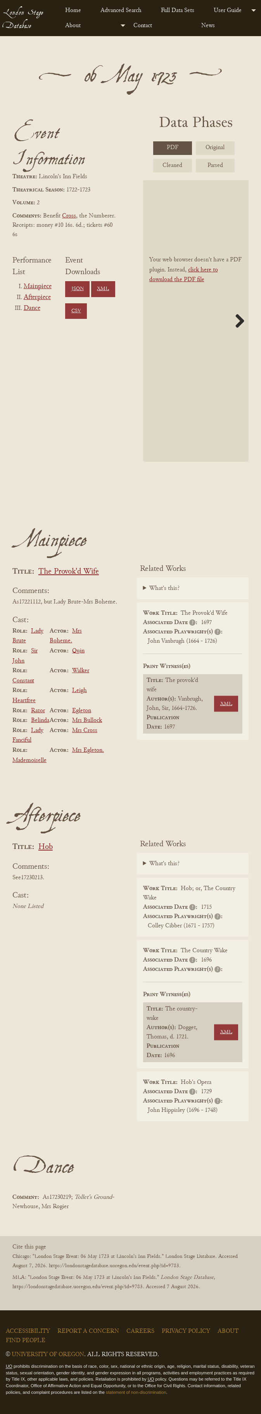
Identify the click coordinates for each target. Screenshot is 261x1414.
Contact (142, 26)
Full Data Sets (177, 10)
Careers (140, 1331)
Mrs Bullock (87, 720)
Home (73, 10)
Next (237, 321)
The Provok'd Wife (68, 572)
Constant (23, 681)
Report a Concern (88, 1331)
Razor (38, 711)
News (208, 26)
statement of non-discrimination (136, 1392)
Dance (32, 308)
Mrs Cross (84, 730)
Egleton (81, 711)
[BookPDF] (196, 321)
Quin (78, 651)
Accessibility (28, 1331)
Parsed (215, 165)
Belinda (40, 720)
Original (215, 147)
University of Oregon (48, 1354)
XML (103, 289)
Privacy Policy (186, 1331)
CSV (76, 311)
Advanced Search (121, 10)
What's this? (164, 588)
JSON (77, 289)
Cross (69, 216)
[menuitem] (76, 10)
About (73, 26)
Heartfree (24, 700)
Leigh (79, 690)
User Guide (228, 10)
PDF (172, 147)
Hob (45, 847)
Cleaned (172, 165)
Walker (80, 671)
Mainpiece (38, 286)
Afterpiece (37, 297)
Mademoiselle (29, 760)
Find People (25, 1340)
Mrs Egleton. (88, 750)
